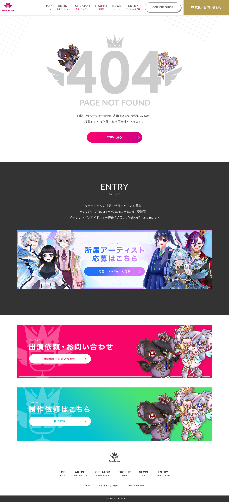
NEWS (116, 7)
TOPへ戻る (114, 137)
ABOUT (87, 486)
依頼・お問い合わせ (206, 7)
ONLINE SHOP (162, 7)
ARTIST (63, 7)
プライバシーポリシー (136, 486)
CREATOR (82, 7)
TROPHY (101, 7)
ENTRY (133, 7)
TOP (48, 7)
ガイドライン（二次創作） (109, 486)
